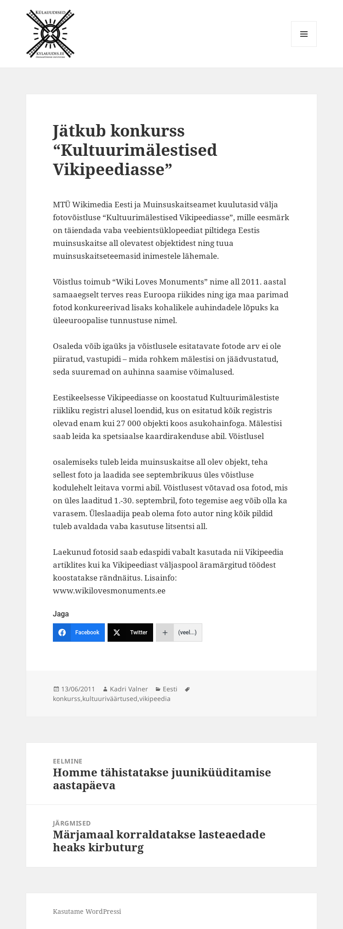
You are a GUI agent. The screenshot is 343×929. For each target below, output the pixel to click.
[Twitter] (130, 632)
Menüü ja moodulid (304, 46)
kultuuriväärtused (109, 698)
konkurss (66, 698)
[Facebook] (79, 632)
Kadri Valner (129, 688)
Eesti (170, 688)
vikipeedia (155, 698)
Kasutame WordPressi (87, 911)
